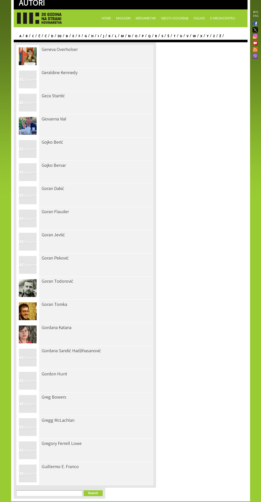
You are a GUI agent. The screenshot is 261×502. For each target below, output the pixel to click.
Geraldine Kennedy (60, 73)
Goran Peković (55, 258)
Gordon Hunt (54, 374)
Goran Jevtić (53, 235)
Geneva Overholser (60, 50)
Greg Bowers (54, 397)
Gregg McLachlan (58, 420)
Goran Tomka (54, 305)
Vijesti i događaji (174, 18)
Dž (60, 36)
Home (106, 18)
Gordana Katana (56, 328)
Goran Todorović (57, 281)
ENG (256, 16)
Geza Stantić (53, 96)
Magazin (123, 18)
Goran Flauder (55, 212)
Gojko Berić (52, 142)
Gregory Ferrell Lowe (62, 444)
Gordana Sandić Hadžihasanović (71, 351)
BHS (255, 12)
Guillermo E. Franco (60, 467)
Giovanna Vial (54, 119)
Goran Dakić (53, 189)
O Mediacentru (222, 18)
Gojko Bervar (54, 165)
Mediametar (146, 18)
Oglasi (199, 18)
